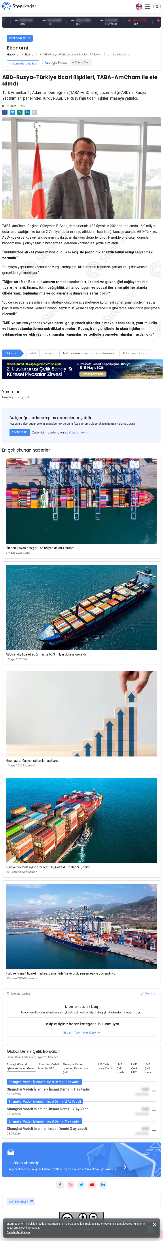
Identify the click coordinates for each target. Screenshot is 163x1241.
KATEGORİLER (19, 38)
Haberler (13, 54)
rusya (49, 353)
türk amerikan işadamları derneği (88, 353)
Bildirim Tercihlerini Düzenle (81, 1032)
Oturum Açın (78, 432)
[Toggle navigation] (157, 6)
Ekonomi (31, 54)
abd (33, 353)
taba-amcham (135, 353)
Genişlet (148, 993)
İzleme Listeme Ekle (23, 63)
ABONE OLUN (20, 432)
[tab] (21, 1066)
